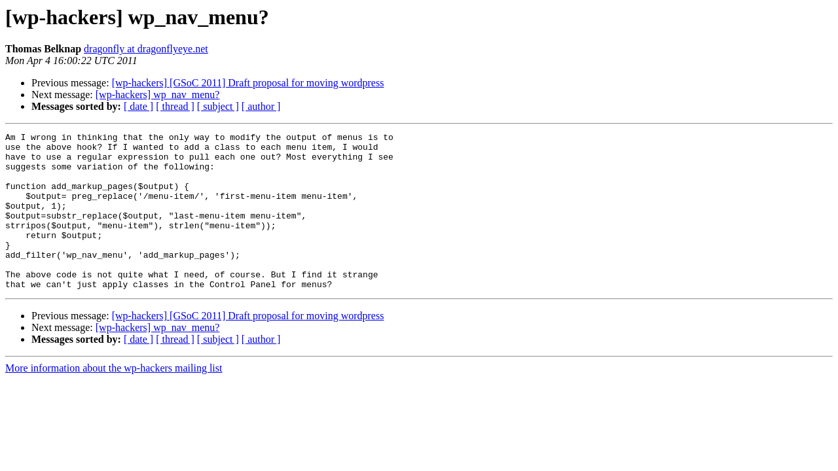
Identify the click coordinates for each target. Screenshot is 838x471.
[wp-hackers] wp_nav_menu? (158, 94)
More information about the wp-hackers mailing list (113, 399)
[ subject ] (218, 106)
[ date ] (138, 106)
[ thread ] (175, 106)
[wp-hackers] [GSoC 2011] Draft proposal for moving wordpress (248, 82)
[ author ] (261, 106)
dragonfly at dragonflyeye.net (146, 48)
